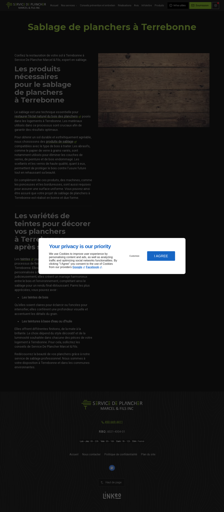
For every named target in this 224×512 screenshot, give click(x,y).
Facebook (92, 267)
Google (77, 267)
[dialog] (112, 256)
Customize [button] (134, 256)
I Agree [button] (161, 256)
